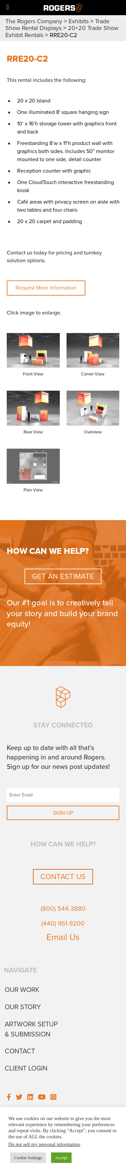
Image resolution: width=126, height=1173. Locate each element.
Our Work (22, 990)
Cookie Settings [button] (28, 1157)
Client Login (26, 1068)
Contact (20, 1051)
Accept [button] (61, 1157)
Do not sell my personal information (44, 1144)
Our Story (23, 1007)
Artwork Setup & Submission (31, 1029)
